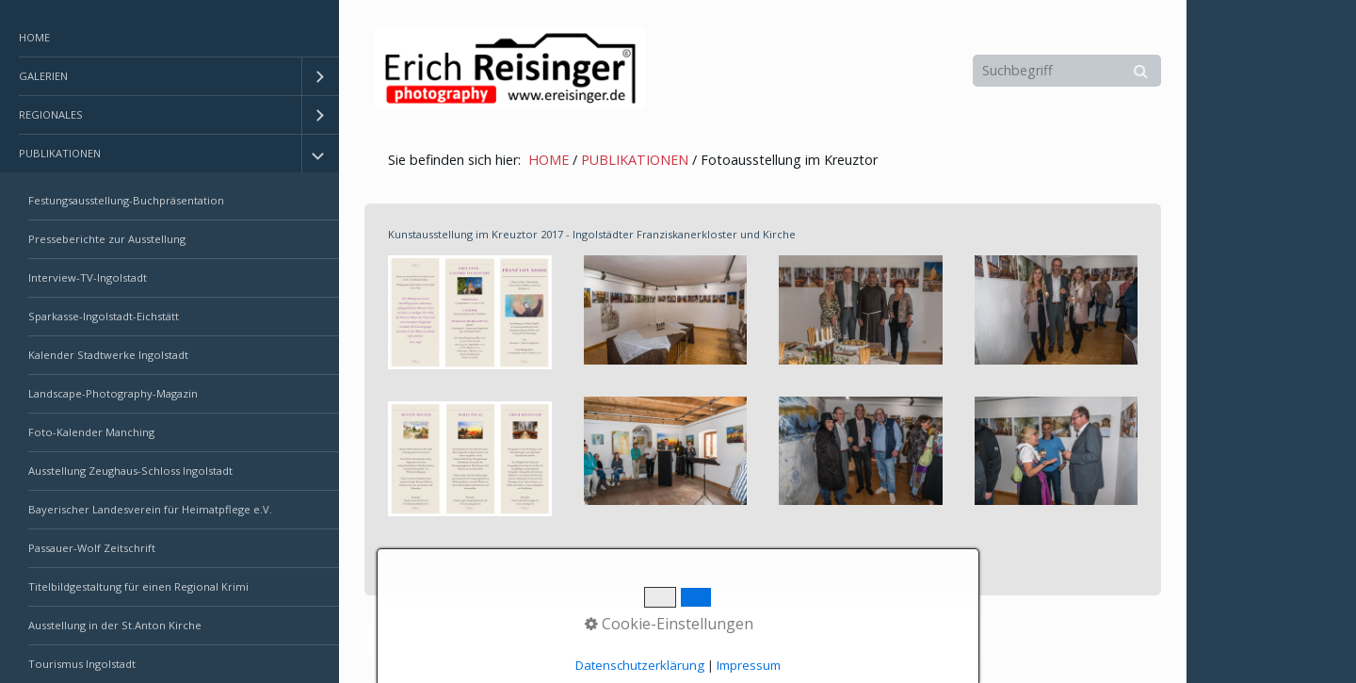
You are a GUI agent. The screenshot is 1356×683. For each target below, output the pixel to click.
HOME (34, 37)
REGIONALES (51, 114)
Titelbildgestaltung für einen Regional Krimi (138, 586)
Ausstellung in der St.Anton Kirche (115, 625)
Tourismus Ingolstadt (82, 664)
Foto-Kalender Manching (91, 432)
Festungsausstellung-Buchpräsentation (126, 200)
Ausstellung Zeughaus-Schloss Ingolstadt (130, 470)
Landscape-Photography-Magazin (113, 393)
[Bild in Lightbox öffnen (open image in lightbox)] (470, 312)
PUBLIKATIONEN (60, 153)
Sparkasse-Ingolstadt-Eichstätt (103, 316)
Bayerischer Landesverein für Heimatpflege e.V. (150, 509)
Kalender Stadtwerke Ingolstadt (108, 355)
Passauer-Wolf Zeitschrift (91, 548)
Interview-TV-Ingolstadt (87, 277)
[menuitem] (169, 38)
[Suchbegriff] (1067, 71)
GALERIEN (43, 76)
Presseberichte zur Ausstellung (107, 239)
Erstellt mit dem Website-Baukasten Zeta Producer (688, 639)
